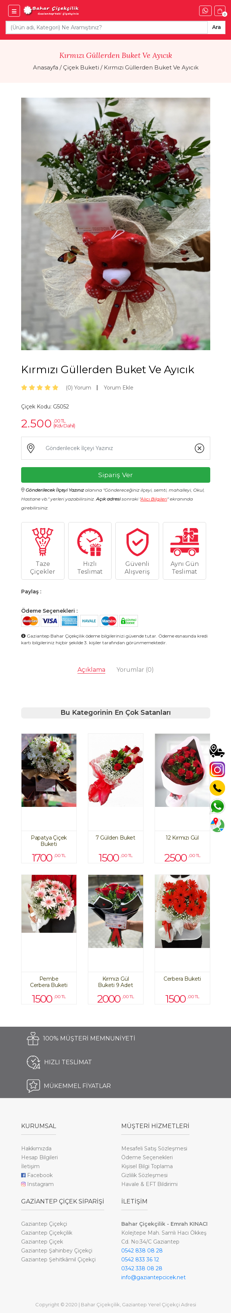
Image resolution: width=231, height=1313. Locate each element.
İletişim (30, 1166)
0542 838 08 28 (142, 1250)
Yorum (78, 387)
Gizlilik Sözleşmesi (144, 1175)
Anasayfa (45, 67)
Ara (216, 27)
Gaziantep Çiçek (42, 1241)
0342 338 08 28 (141, 1268)
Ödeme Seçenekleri (147, 1157)
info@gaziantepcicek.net (153, 1277)
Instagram (37, 1184)
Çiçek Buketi (81, 67)
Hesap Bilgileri (39, 1157)
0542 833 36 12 (140, 1259)
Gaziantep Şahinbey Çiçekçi (56, 1250)
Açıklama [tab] (91, 669)
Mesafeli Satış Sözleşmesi (154, 1148)
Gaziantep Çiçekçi (44, 1224)
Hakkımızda (36, 1148)
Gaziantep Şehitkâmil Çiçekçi (58, 1259)
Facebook (37, 1175)
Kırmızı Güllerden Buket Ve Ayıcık (151, 67)
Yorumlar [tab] (135, 669)
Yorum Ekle (118, 387)
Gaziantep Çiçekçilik (46, 1232)
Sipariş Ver (115, 475)
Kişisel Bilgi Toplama (147, 1166)
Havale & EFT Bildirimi (149, 1184)
